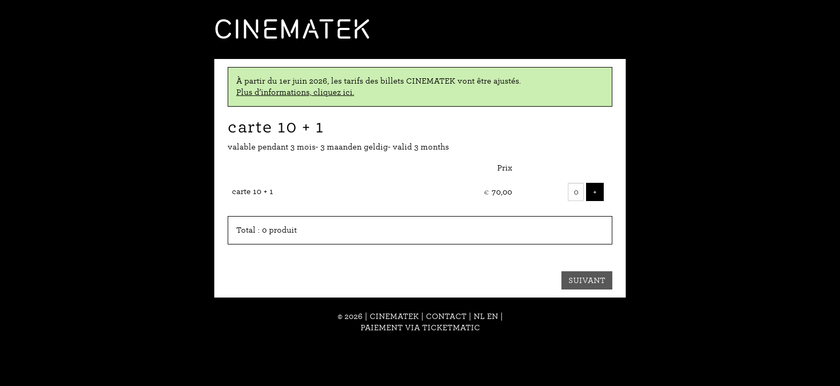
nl (479, 316)
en (492, 316)
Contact (446, 316)
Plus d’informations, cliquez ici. (295, 92)
